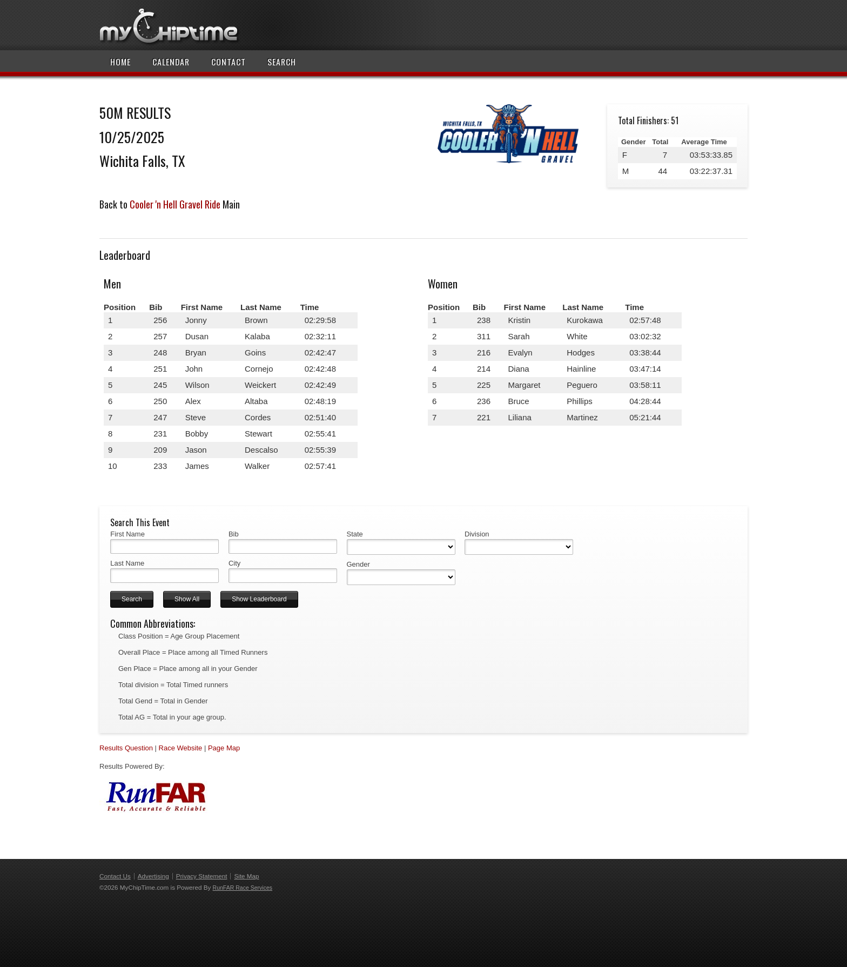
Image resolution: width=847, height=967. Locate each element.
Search (281, 61)
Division (477, 534)
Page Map (224, 748)
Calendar (171, 61)
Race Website (181, 748)
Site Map (246, 875)
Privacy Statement (201, 875)
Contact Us (115, 875)
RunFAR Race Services (242, 887)
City (234, 563)
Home (120, 61)
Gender (358, 564)
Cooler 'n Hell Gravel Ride (175, 204)
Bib (233, 534)
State (355, 534)
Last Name (127, 563)
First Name (127, 534)
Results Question (126, 748)
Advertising (153, 875)
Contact (228, 61)
